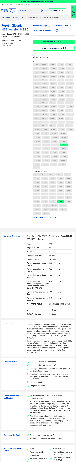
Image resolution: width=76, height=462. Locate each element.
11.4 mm (55, 145)
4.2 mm (52, 87)
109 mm (63, 205)
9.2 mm (52, 126)
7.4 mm (69, 110)
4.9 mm (70, 91)
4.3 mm (61, 87)
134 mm (46, 213)
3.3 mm (61, 80)
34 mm (37, 186)
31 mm (60, 182)
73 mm (44, 198)
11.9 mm (64, 148)
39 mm (60, 186)
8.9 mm (70, 122)
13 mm (54, 160)
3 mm (36, 80)
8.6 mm (45, 122)
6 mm (36, 103)
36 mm (44, 186)
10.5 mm (46, 137)
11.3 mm (46, 145)
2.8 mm (62, 76)
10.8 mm (37, 141)
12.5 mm (46, 156)
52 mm (60, 190)
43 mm (37, 190)
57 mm (44, 194)
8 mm (36, 118)
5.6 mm (45, 99)
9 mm (36, 126)
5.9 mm (70, 99)
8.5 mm (37, 122)
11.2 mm (37, 145)
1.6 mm (45, 68)
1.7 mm (53, 68)
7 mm (36, 110)
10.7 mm (64, 137)
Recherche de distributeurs (54, 48)
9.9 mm (70, 129)
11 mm (54, 141)
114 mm (37, 209)
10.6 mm (55, 137)
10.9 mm (46, 141)
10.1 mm (45, 133)
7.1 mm (44, 110)
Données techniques (42, 26)
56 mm (37, 194)
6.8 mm (62, 106)
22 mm (52, 178)
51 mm (52, 190)
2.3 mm (61, 72)
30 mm (52, 182)
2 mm (36, 72)
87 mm (44, 201)
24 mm (60, 178)
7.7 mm (53, 114)
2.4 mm (69, 72)
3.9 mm (70, 83)
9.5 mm (37, 129)
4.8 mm (62, 91)
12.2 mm (54, 152)
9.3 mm (61, 126)
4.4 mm (69, 87)
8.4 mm (69, 118)
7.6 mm (45, 114)
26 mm (68, 178)
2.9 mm (70, 76)
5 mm (36, 95)
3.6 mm (45, 83)
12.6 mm (55, 156)
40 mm (68, 186)
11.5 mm (64, 145)
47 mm (44, 190)
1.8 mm (62, 68)
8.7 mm (53, 122)
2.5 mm (37, 76)
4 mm (36, 87)
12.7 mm (64, 156)
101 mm (37, 205)
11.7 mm (46, 148)
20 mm (44, 178)
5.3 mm (61, 95)
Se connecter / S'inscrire (54, 42)
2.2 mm (52, 72)
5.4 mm (69, 95)
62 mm (52, 194)
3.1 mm (44, 80)
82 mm (37, 201)
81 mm (68, 198)
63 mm (60, 194)
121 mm (63, 209)
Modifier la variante (65, 26)
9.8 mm (62, 129)
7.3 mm (61, 110)
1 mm (36, 64)
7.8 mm (62, 114)
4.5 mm (37, 91)
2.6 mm (45, 76)
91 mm (52, 201)
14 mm (37, 164)
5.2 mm (52, 95)
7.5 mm (37, 114)
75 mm (52, 198)
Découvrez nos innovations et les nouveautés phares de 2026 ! (38, 1)
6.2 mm (52, 103)
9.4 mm (69, 126)
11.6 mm (37, 148)
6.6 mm (45, 106)
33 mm (68, 182)
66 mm (68, 194)
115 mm (46, 209)
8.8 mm (62, 122)
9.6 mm (45, 129)
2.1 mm (44, 72)
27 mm (37, 182)
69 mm (37, 198)
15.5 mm (62, 164)
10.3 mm (63, 133)
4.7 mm (53, 91)
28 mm (44, 182)
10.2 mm (54, 133)
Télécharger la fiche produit (45, 30)
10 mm (37, 133)
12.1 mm (45, 152)
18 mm (37, 178)
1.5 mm (37, 68)
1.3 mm (61, 64)
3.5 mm (37, 83)
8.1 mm (44, 118)
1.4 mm (69, 64)
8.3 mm (61, 118)
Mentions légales (7, 4)
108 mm (54, 205)
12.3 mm (63, 152)
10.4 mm (37, 137)
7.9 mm (70, 114)
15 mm (53, 164)
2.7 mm (53, 76)
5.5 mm (37, 99)
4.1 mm (44, 87)
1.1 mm (44, 64)
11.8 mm (55, 148)
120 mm (54, 209)
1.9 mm (70, 68)
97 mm (68, 201)
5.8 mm (62, 99)
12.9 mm (46, 160)
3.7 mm (53, 83)
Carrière (36, 4)
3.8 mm (62, 83)
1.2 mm (52, 64)
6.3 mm (61, 103)
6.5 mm (37, 106)
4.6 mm (45, 91)
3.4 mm (69, 80)
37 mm (52, 186)
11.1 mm (63, 141)
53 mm (68, 190)
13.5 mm (63, 160)
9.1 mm (44, 126)
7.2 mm (52, 110)
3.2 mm (52, 80)
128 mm (37, 213)
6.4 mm (69, 103)
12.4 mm (37, 156)
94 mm (60, 201)
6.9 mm (70, 106)
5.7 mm (53, 99)
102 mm (46, 205)
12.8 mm (37, 160)
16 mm (37, 168)
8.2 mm (52, 118)
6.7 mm (53, 106)
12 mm (37, 152)
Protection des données (23, 4)
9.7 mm (53, 129)
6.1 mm (44, 103)
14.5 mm (45, 164)
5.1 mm (44, 95)
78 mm (60, 198)
